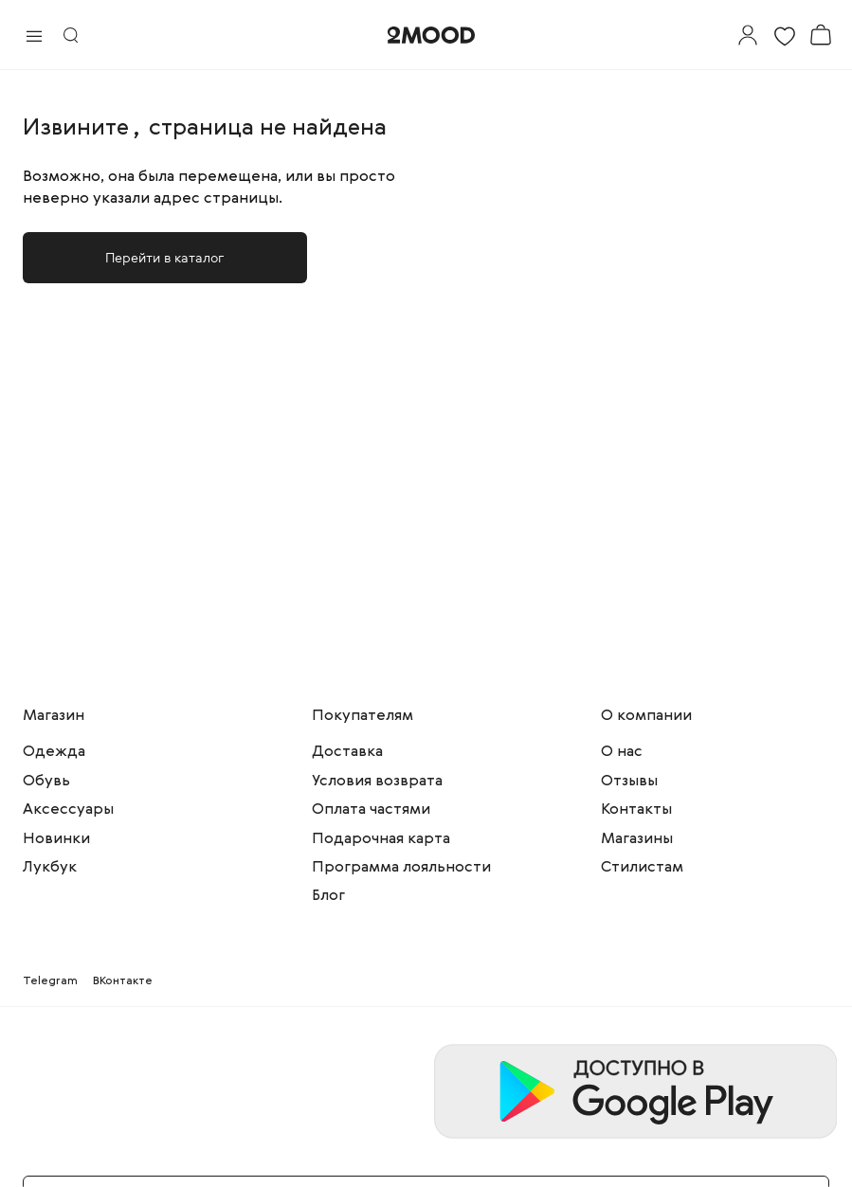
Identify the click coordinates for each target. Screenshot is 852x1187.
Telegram (50, 981)
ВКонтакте (123, 981)
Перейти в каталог (165, 257)
